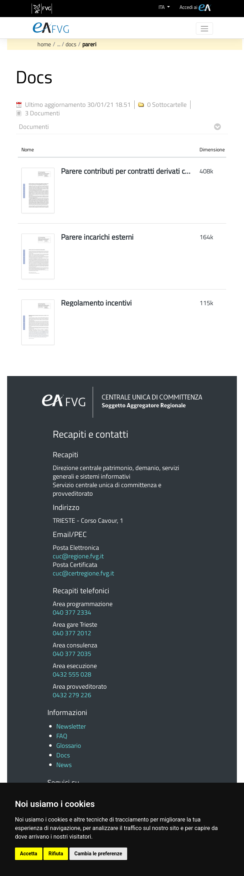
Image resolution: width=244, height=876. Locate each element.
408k (206, 171)
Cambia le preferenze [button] (98, 853)
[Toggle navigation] (204, 28)
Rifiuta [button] (55, 853)
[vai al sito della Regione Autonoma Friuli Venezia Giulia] (41, 8)
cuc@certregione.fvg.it (83, 573)
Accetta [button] (28, 853)
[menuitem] (195, 7)
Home (44, 44)
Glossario (68, 745)
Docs (71, 44)
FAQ (61, 736)
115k (206, 303)
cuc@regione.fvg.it (78, 556)
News (64, 765)
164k (206, 237)
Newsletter (71, 726)
